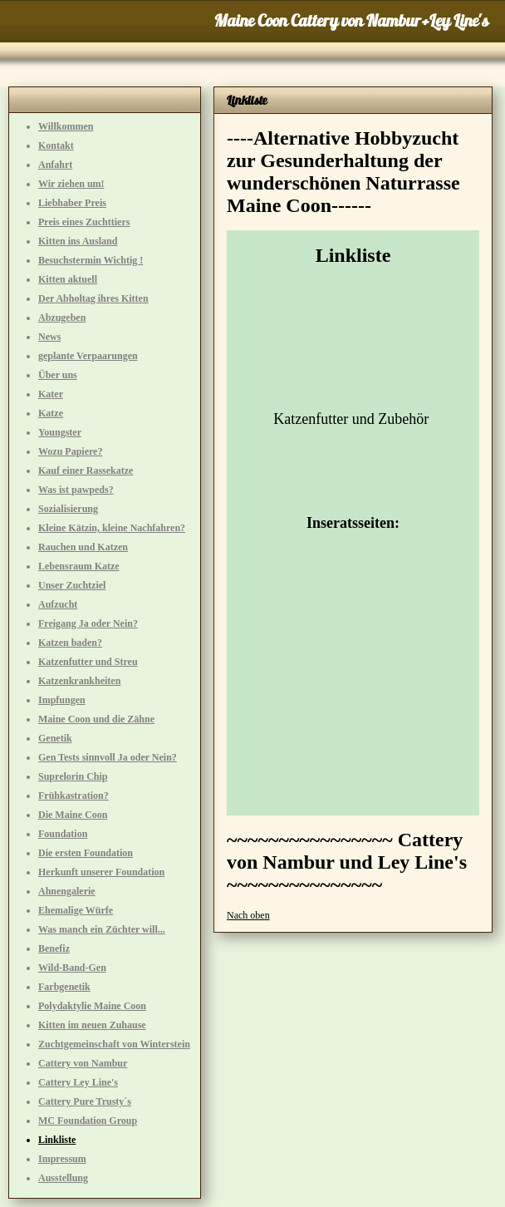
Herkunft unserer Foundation (101, 872)
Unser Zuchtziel (71, 585)
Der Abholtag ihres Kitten (93, 298)
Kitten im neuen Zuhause (92, 1025)
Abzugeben (62, 317)
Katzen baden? (70, 642)
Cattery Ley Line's (78, 1082)
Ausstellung (63, 1178)
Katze (50, 413)
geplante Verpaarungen (88, 356)
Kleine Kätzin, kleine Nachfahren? (111, 528)
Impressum (62, 1159)
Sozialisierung (68, 509)
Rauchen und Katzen (83, 547)
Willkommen (65, 126)
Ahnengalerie (67, 891)
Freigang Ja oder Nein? (88, 623)
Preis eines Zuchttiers (84, 222)
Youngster (59, 432)
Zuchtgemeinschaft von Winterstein (114, 1044)
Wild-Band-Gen (72, 967)
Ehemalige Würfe (75, 910)
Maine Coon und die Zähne (96, 719)
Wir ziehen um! (71, 184)
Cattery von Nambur (82, 1063)
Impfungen (62, 700)
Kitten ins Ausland (77, 241)
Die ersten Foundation (85, 853)
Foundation (62, 834)
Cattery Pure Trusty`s (84, 1101)
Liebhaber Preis (72, 203)
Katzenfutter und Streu (88, 662)
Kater (50, 394)
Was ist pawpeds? (76, 489)
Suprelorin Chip (72, 776)
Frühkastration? (73, 795)
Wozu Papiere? (70, 451)
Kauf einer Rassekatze (85, 470)
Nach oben (248, 915)
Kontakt (56, 145)
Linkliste (57, 1139)
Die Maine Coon (72, 814)
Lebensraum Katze (79, 566)
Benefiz (54, 948)
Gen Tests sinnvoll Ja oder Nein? (107, 757)
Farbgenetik (64, 987)
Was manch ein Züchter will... (101, 929)
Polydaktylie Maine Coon (92, 1006)
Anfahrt (55, 164)
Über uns (57, 375)
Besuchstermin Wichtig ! (90, 260)
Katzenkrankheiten (79, 681)
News (49, 336)
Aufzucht (57, 604)
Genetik (55, 738)
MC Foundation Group (87, 1120)
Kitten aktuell (67, 279)
